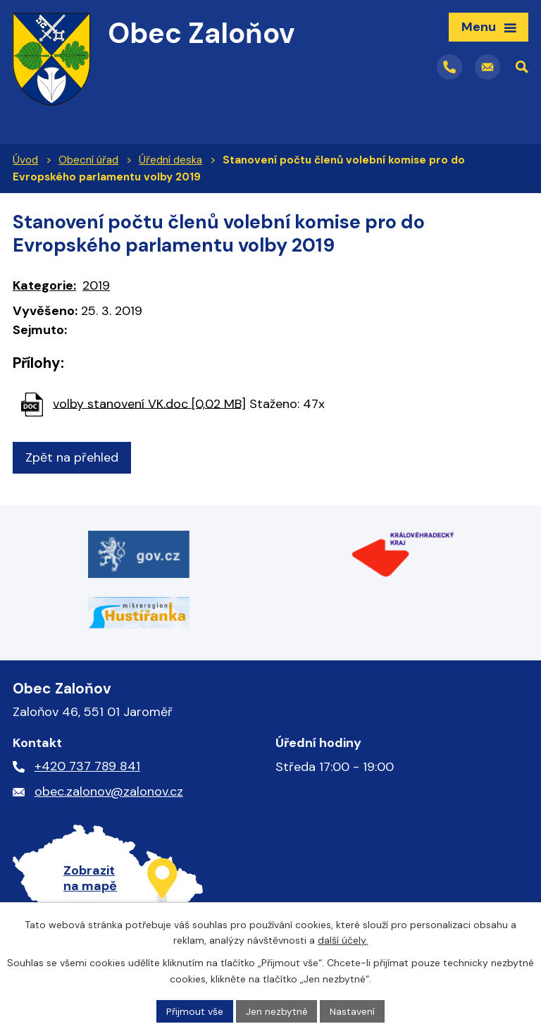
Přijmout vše (194, 1010)
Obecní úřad (88, 160)
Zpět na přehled (71, 457)
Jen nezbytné (277, 1010)
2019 (96, 285)
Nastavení (352, 1010)
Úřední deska (170, 160)
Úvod (25, 160)
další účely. (343, 940)
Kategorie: (44, 285)
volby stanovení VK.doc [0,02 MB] (149, 403)
